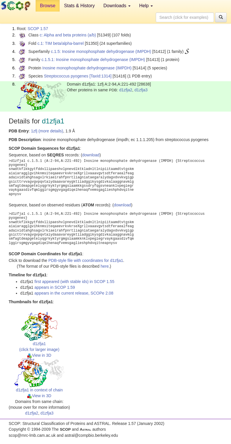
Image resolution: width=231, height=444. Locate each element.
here (104, 266)
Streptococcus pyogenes (66, 76)
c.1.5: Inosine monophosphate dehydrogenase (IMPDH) (101, 51)
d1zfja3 (141, 90)
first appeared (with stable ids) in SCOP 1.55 (74, 281)
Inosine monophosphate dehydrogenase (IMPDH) (86, 68)
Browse (47, 5)
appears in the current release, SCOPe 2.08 (73, 293)
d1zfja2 (125, 90)
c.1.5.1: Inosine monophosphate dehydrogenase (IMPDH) (93, 59)
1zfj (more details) (47, 131)
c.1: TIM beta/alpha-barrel (60, 43)
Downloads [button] (117, 5)
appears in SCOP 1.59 (54, 287)
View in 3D (39, 355)
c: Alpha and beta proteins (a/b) (68, 35)
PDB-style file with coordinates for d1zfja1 (85, 260)
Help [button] (146, 5)
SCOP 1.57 (38, 28)
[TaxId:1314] (100, 76)
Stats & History (79, 5)
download (91, 155)
